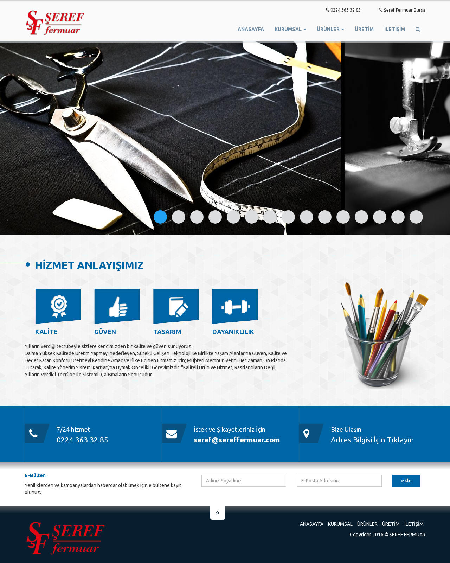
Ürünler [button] (330, 29)
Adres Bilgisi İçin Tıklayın (372, 439)
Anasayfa (251, 29)
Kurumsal (340, 524)
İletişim (394, 29)
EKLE (406, 481)
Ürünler (367, 524)
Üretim (391, 524)
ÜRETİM (364, 29)
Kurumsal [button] (290, 29)
